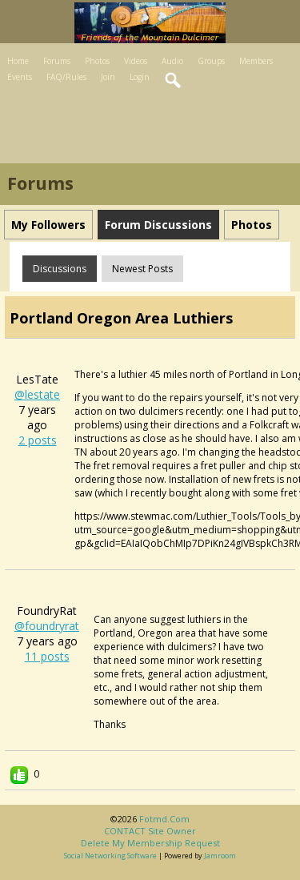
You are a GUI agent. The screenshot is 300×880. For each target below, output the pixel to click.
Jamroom (220, 855)
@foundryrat (46, 625)
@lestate (37, 394)
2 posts (37, 440)
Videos (135, 60)
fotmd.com (164, 819)
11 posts (47, 656)
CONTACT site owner (150, 831)
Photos (97, 60)
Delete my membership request (150, 843)
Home (18, 60)
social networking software (110, 855)
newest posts (142, 268)
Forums (56, 60)
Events (19, 76)
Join (108, 76)
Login (140, 76)
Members (256, 60)
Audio (172, 60)
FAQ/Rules (66, 76)
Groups (211, 60)
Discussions (59, 268)
